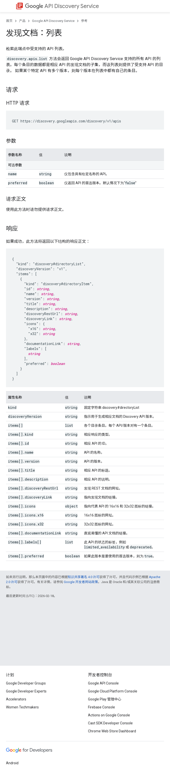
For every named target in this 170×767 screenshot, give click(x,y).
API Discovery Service (62, 6)
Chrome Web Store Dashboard (112, 731)
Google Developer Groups (26, 683)
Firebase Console (101, 707)
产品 (22, 21)
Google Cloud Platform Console (112, 691)
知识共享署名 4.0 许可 (84, 577)
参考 (84, 21)
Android (12, 763)
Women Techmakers (22, 707)
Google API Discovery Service (53, 21)
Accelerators (16, 699)
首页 (9, 21)
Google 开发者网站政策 (81, 582)
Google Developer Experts (26, 691)
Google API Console (103, 683)
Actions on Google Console (109, 715)
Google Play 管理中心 (104, 699)
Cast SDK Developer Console (110, 723)
